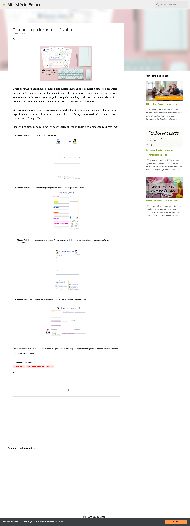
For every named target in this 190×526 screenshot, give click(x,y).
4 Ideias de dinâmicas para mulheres (161, 104)
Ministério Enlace (24, 4)
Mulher (50, 366)
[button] (14, 39)
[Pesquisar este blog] (174, 4)
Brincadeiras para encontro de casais (162, 201)
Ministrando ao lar (35, 366)
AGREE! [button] (176, 522)
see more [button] (59, 522)
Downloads (19, 366)
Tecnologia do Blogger (95, 517)
